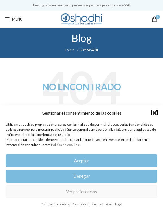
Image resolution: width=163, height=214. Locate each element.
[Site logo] (81, 18)
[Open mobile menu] (13, 19)
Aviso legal (114, 204)
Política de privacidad (87, 204)
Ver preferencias (81, 191)
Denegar (81, 176)
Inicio (70, 50)
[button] (154, 113)
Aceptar (81, 160)
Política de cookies (65, 145)
